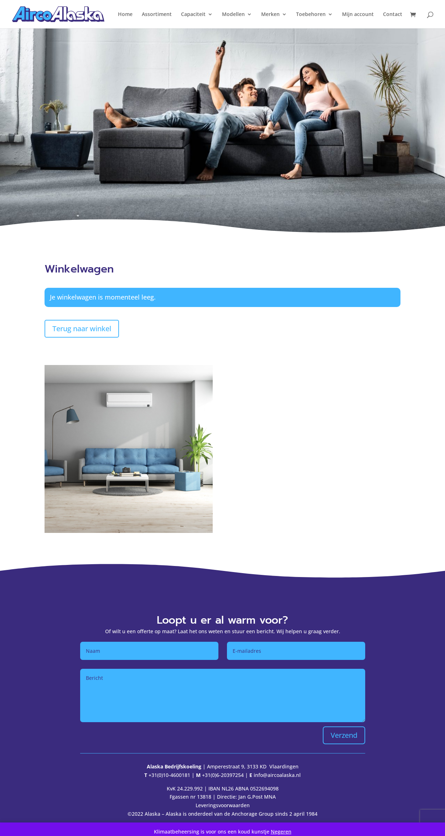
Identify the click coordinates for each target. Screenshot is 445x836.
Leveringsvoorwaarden (223, 805)
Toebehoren (311, 14)
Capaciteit (193, 14)
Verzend (344, 735)
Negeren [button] (281, 831)
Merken (270, 14)
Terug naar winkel (81, 328)
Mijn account (358, 14)
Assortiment (157, 14)
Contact (392, 14)
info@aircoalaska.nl (277, 775)
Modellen (233, 14)
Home (125, 14)
